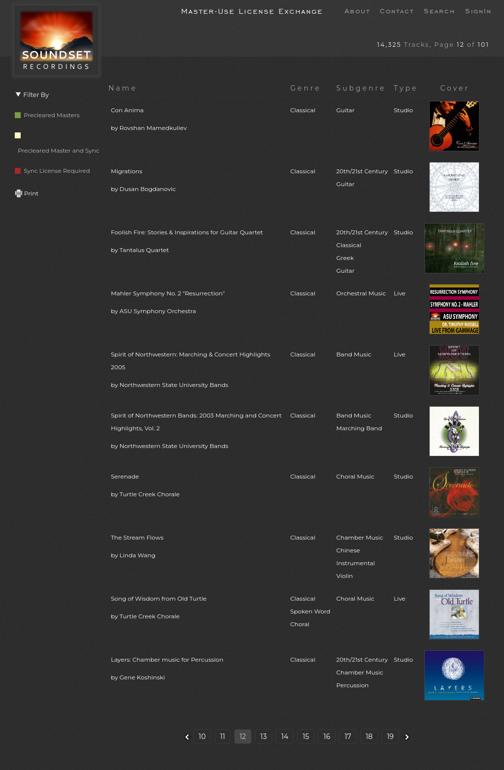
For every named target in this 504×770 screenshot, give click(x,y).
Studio (403, 110)
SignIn (478, 10)
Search (439, 10)
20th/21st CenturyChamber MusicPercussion (362, 672)
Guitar (345, 110)
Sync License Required (52, 170)
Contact (397, 10)
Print (26, 193)
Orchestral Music (361, 293)
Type (406, 88)
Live (400, 293)
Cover (455, 88)
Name (122, 88)
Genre (305, 88)
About (357, 10)
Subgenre (361, 88)
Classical (302, 110)
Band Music (353, 354)
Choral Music (355, 476)
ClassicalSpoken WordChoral (310, 611)
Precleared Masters (47, 115)
